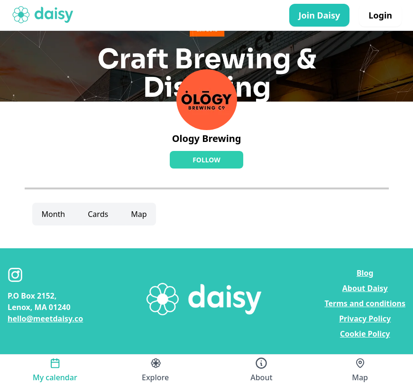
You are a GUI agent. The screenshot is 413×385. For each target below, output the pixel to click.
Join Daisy (319, 15)
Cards (98, 214)
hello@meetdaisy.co (45, 318)
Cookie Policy (365, 334)
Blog (365, 273)
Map (139, 214)
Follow (206, 159)
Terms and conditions (364, 303)
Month (53, 214)
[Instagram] (15, 274)
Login (380, 15)
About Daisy (365, 288)
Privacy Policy (365, 318)
